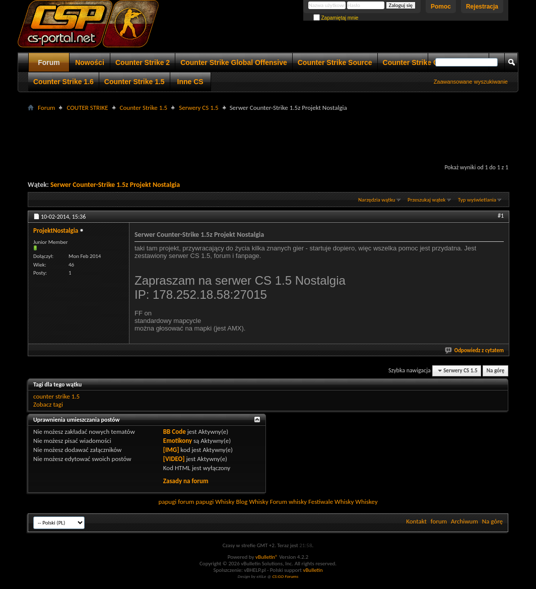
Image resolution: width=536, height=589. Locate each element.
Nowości (89, 62)
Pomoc (441, 6)
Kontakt (416, 521)
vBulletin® (266, 557)
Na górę (496, 370)
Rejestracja (482, 6)
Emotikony (177, 440)
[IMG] (171, 449)
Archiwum (464, 521)
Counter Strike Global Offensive (233, 62)
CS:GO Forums (285, 576)
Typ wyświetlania (477, 200)
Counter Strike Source (335, 62)
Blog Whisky (252, 501)
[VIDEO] (174, 459)
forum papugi (196, 501)
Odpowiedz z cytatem (475, 350)
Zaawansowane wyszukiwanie (471, 82)
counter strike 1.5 (56, 396)
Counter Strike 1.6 (63, 82)
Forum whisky (288, 501)
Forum (49, 62)
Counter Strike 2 (142, 62)
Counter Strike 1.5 (134, 82)
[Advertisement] (268, 136)
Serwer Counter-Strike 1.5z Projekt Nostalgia (115, 184)
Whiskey (366, 501)
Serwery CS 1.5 (198, 107)
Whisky (224, 501)
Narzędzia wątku (376, 200)
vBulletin (312, 570)
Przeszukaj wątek (427, 200)
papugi (167, 501)
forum (439, 521)
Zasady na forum (186, 481)
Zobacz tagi (48, 404)
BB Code (174, 431)
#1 (501, 215)
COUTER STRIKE (87, 107)
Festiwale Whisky (331, 501)
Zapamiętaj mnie (336, 18)
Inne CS (190, 82)
